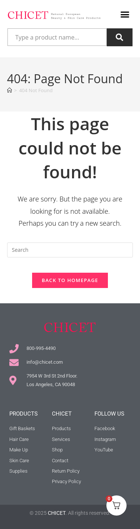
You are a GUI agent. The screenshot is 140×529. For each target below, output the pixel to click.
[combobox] (57, 37)
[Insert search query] (70, 249)
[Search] (120, 37)
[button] (125, 14)
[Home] (9, 90)
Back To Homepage (70, 280)
